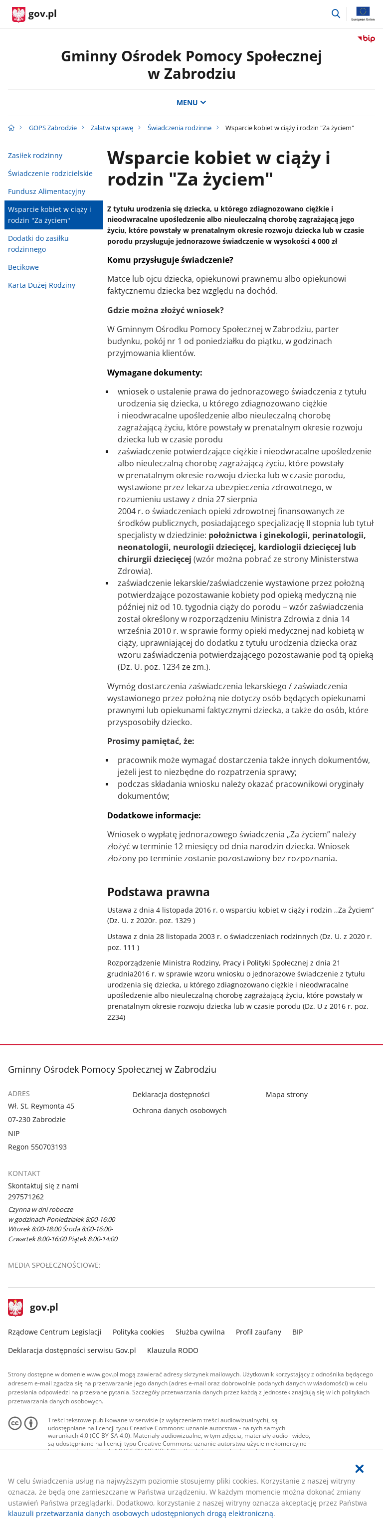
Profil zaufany (258, 1332)
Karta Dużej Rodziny (41, 285)
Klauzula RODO (172, 1350)
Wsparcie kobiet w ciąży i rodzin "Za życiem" (49, 214)
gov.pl (33, 1308)
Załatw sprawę (112, 127)
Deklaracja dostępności (171, 1094)
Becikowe (23, 267)
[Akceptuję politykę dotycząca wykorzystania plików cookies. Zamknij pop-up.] (359, 1469)
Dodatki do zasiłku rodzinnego (38, 243)
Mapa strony (287, 1094)
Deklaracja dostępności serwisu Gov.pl (72, 1350)
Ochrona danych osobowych (180, 1110)
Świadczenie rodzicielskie (50, 173)
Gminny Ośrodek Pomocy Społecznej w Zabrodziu (191, 64)
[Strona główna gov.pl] (34, 15)
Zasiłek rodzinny (35, 155)
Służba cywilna (200, 1332)
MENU (191, 102)
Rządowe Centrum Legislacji (55, 1332)
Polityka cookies (139, 1332)
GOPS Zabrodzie (53, 127)
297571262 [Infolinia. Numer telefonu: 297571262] (26, 1196)
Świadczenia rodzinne (179, 127)
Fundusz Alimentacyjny (46, 191)
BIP (297, 1332)
